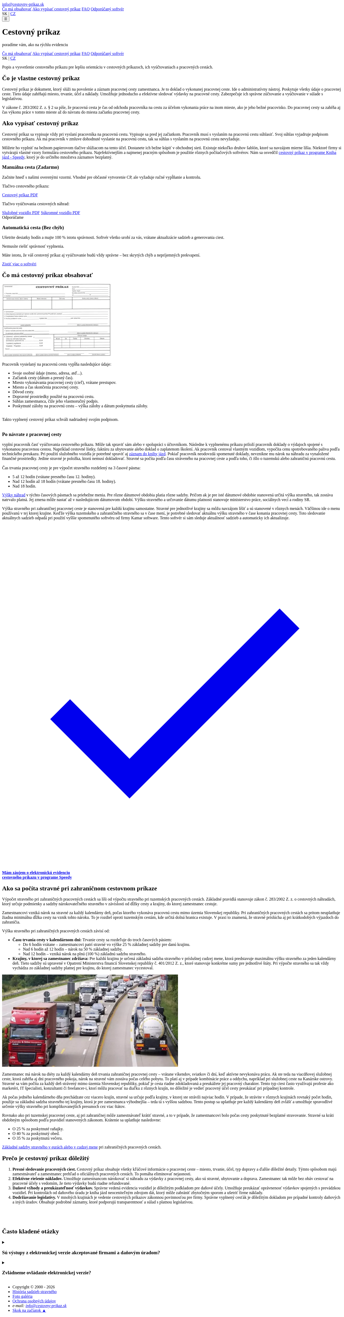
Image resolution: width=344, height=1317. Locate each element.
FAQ (86, 9)
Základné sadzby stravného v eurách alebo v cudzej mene (50, 1147)
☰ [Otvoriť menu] (5, 19)
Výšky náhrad (13, 495)
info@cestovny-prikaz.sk (23, 4)
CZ (13, 13)
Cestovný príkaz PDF (20, 195)
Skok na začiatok (29, 1310)
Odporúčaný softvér (107, 9)
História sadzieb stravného (34, 1291)
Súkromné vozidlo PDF (60, 212)
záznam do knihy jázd (147, 454)
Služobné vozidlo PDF (21, 212)
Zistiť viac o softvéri (19, 264)
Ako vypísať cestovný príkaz (57, 9)
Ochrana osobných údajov (34, 1301)
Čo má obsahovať (16, 9)
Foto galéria (22, 1296)
